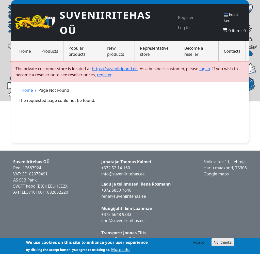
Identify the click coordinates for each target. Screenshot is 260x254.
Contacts (232, 51)
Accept (198, 242)
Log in (184, 27)
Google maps (216, 174)
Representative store (154, 51)
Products (49, 51)
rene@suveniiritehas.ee (123, 196)
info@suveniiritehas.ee (123, 174)
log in (204, 68)
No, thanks (223, 242)
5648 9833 (122, 214)
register (104, 75)
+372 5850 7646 (116, 190)
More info (120, 249)
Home (25, 51)
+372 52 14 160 (115, 168)
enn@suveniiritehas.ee (122, 220)
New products (115, 51)
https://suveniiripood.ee (115, 68)
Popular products (77, 51)
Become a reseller (193, 51)
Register (186, 17)
